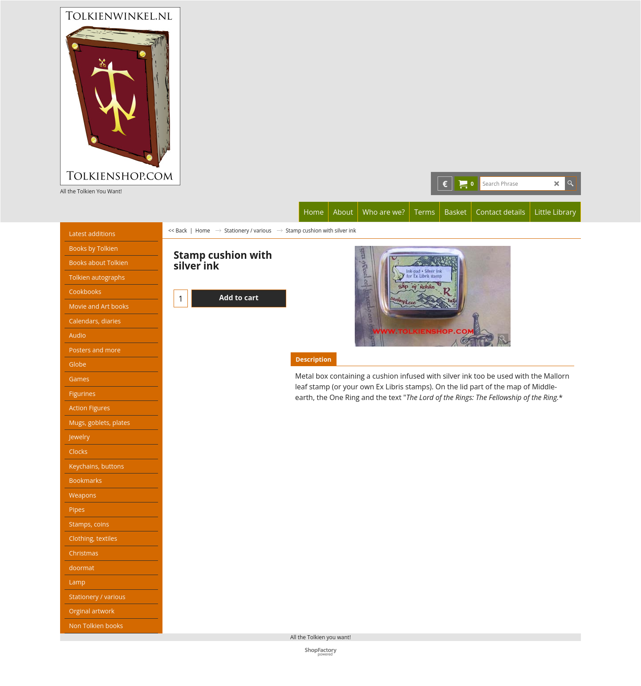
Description (314, 359)
